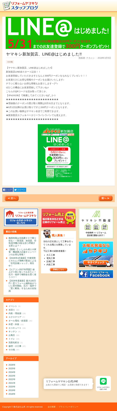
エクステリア (17, 317)
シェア (9, 190)
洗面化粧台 (16, 342)
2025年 (12, 368)
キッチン (15, 331)
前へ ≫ (105, 198)
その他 (10, 62)
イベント (15, 306)
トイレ (15, 339)
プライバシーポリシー (68, 407)
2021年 (12, 383)
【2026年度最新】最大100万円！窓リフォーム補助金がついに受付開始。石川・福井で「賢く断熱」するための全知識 (22, 285)
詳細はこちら (58, 269)
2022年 (12, 379)
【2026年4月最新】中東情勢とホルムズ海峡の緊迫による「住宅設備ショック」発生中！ (22, 262)
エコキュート (18, 328)
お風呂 (15, 335)
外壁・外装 (17, 324)
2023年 (12, 376)
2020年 (12, 386)
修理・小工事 (18, 346)
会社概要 (52, 407)
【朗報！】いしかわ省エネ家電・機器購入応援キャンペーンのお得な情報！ (22, 252)
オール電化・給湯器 (21, 320)
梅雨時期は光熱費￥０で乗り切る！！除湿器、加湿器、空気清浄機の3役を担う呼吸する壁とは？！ (22, 242)
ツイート (21, 190)
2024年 (12, 372)
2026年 (12, 365)
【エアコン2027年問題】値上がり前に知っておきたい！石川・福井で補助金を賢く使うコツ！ (22, 273)
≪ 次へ (12, 198)
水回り (15, 310)
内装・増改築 (18, 313)
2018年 (12, 394)
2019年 (12, 390)
